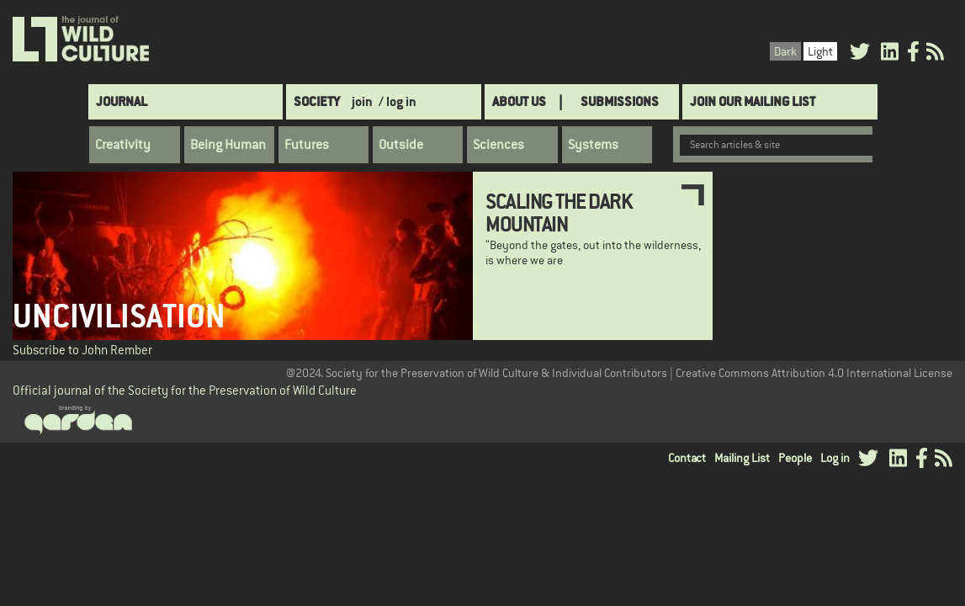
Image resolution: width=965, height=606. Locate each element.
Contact (687, 457)
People (795, 457)
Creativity (123, 144)
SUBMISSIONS (620, 101)
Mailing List (742, 457)
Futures (306, 144)
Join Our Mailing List (752, 101)
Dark (785, 51)
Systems (593, 144)
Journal (121, 101)
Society (317, 101)
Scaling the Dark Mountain (558, 212)
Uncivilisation (119, 316)
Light (820, 51)
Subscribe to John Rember (82, 350)
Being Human (228, 144)
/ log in (397, 101)
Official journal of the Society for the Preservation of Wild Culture (185, 390)
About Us (519, 101)
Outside (401, 144)
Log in (835, 457)
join (362, 101)
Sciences (498, 144)
